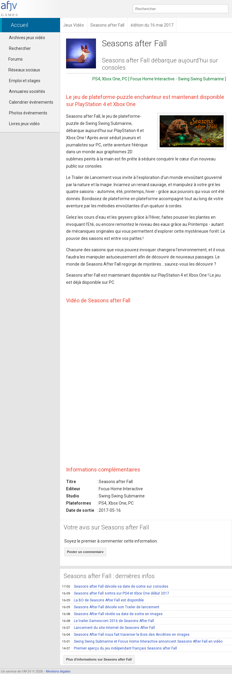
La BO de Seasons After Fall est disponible (103, 600)
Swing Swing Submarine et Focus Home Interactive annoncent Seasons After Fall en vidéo (142, 641)
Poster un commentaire (85, 552)
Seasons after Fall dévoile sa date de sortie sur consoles (115, 586)
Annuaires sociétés (27, 91)
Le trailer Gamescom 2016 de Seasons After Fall (108, 621)
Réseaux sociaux (21, 70)
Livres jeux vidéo (24, 123)
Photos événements (28, 113)
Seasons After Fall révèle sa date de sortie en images (112, 614)
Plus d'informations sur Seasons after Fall (99, 659)
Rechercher (20, 48)
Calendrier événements (31, 102)
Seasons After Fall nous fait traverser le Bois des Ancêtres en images (126, 634)
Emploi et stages (24, 80)
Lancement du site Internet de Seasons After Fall (108, 628)
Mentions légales (58, 671)
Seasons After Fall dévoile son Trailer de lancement (110, 607)
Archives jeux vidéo (27, 37)
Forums (13, 59)
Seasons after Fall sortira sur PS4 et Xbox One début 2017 (115, 593)
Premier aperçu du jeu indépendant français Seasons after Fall (119, 648)
